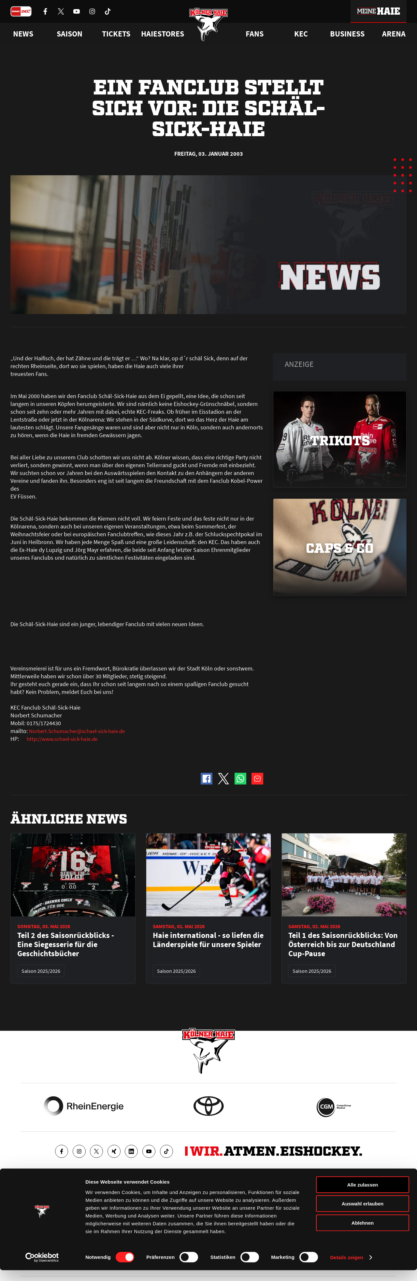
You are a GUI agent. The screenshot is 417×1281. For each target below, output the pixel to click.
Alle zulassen (362, 1195)
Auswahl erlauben (362, 1214)
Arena (394, 34)
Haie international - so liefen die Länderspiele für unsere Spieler (208, 940)
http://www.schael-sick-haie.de (65, 738)
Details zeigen (346, 1268)
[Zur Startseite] (208, 27)
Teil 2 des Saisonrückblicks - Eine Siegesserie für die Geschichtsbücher (65, 944)
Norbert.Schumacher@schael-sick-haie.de (80, 731)
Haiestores (162, 34)
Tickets (116, 34)
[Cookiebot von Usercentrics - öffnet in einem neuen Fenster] (42, 1268)
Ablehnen (363, 1233)
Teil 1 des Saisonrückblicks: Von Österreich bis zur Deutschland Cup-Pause (343, 944)
